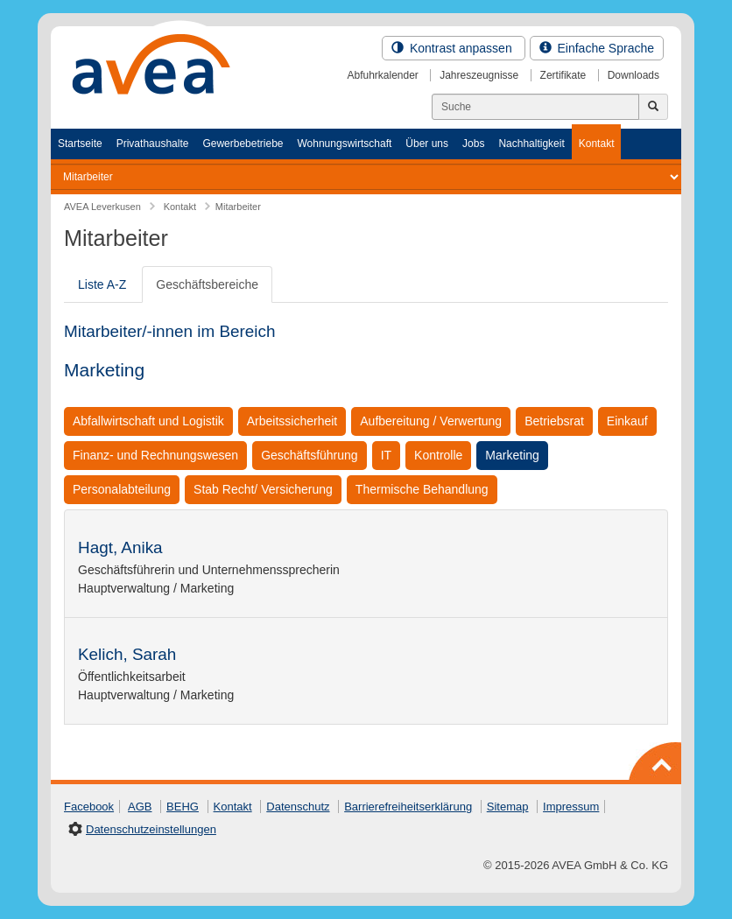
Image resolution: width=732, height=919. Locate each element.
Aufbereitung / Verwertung (431, 421)
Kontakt (597, 143)
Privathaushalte (152, 143)
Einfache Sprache (596, 48)
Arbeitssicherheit (292, 421)
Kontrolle (438, 455)
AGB (139, 806)
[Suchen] (535, 107)
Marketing (511, 455)
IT (386, 455)
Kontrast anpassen (453, 48)
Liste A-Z (102, 284)
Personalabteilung (122, 489)
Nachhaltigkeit (531, 143)
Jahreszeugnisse (479, 75)
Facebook (89, 806)
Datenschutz (297, 806)
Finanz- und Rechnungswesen (155, 455)
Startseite (80, 143)
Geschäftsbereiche (207, 284)
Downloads (633, 75)
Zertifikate (563, 75)
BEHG (182, 806)
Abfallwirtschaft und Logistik (148, 421)
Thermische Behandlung (422, 489)
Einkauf (627, 421)
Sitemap (508, 806)
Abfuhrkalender (382, 75)
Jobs (473, 143)
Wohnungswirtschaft (344, 143)
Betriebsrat (554, 421)
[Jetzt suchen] (653, 107)
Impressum (571, 806)
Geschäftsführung (309, 455)
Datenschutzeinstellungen (151, 829)
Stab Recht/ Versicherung (263, 489)
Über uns (426, 143)
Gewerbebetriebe (242, 143)
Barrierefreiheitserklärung (408, 806)
